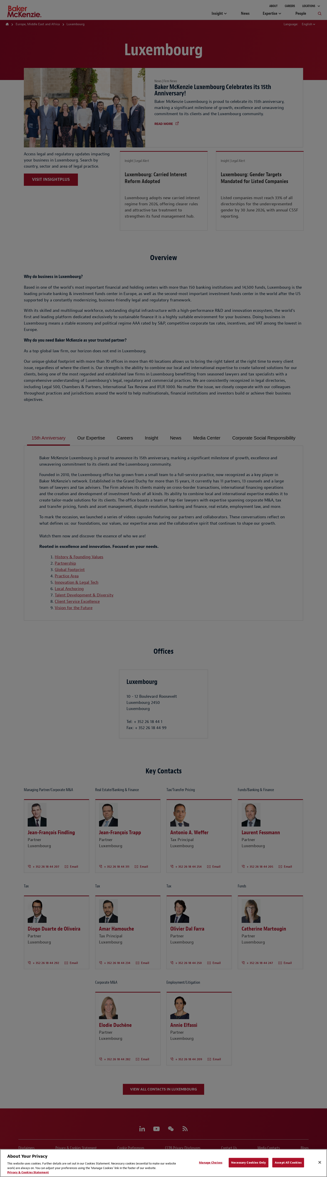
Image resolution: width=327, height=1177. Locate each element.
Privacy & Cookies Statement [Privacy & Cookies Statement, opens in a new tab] (28, 1172)
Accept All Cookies (288, 1163)
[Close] (320, 1162)
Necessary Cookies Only (248, 1163)
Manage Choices (210, 1163)
